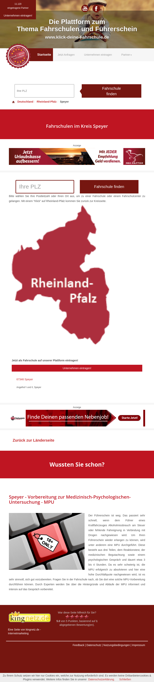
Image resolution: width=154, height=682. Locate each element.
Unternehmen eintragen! (77, 368)
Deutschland (22, 101)
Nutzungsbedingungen (116, 645)
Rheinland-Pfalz (47, 101)
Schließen (125, 679)
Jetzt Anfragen (66, 54)
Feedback (78, 645)
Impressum (138, 645)
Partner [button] (126, 54)
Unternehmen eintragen (98, 54)
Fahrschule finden (111, 91)
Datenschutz (93, 645)
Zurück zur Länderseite (33, 440)
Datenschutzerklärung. (101, 679)
